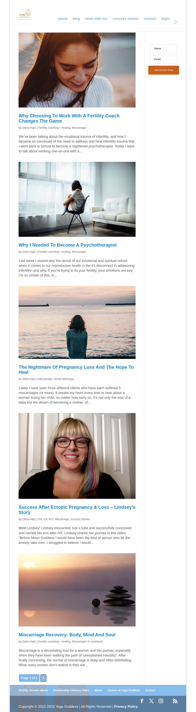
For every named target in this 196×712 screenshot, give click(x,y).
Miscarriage (79, 127)
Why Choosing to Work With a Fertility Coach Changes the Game (69, 118)
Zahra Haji (28, 127)
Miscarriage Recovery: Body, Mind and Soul (67, 634)
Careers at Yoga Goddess (123, 690)
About (62, 19)
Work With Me (96, 19)
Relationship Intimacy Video (71, 690)
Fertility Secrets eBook (33, 690)
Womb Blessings (64, 378)
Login (165, 19)
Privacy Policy (126, 707)
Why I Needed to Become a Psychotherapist (67, 245)
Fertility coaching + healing (54, 127)
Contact (150, 19)
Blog (76, 19)
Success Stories (125, 19)
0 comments (95, 641)
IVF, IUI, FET (46, 519)
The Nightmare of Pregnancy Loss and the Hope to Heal (76, 369)
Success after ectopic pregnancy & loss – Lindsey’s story (77, 510)
